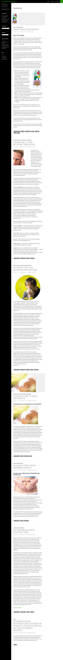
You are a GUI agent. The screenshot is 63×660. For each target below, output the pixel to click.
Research (21, 27)
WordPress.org (4, 59)
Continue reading (17, 607)
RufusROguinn (4, 47)
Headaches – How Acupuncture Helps (24, 143)
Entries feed (4, 56)
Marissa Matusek (4, 44)
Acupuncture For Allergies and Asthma (25, 268)
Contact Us (57, 1)
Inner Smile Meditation (25, 29)
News (33, 131)
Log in (3, 54)
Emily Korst (24, 534)
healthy (22, 131)
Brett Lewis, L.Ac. (24, 31)
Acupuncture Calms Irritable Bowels (24, 466)
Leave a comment (32, 146)
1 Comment (31, 31)
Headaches (23, 258)
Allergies (23, 369)
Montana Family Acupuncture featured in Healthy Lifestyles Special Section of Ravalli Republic (27, 625)
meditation (28, 131)
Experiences (21, 527)
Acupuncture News (23, 140)
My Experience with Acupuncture (24, 531)
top (18, 132)
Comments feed (4, 57)
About (48, 1)
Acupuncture (16, 27)
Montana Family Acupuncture (9, 1)
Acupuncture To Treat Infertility (25, 397)
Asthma (27, 369)
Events (52, 1)
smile (15, 132)
